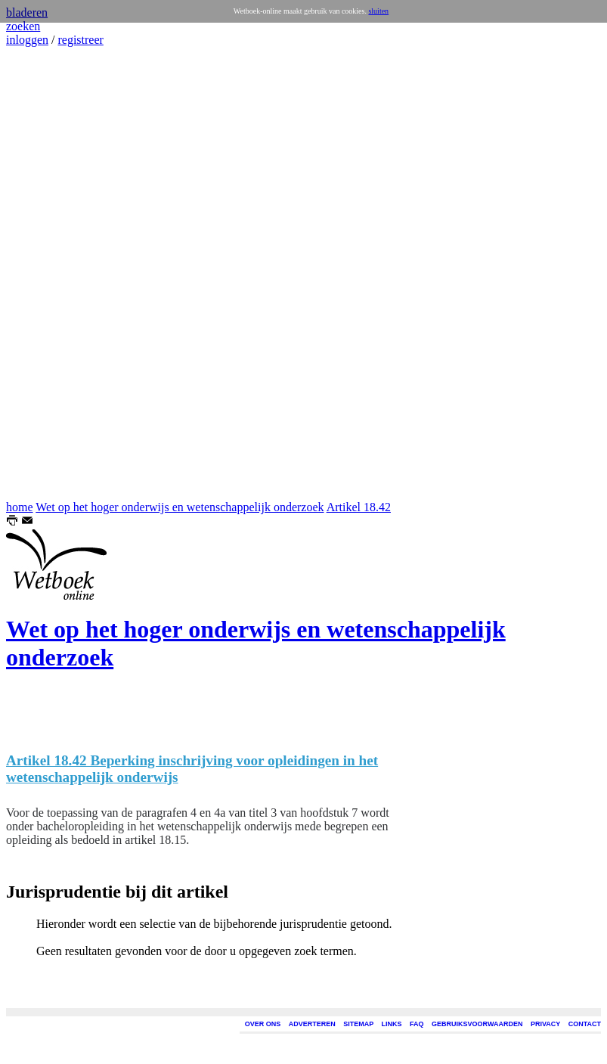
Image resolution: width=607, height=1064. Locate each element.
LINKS (392, 1024)
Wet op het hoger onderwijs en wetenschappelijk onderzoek (180, 507)
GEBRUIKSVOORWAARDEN (477, 1024)
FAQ (417, 1024)
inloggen (27, 39)
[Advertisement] (51, 274)
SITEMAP (358, 1024)
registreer (80, 39)
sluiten (378, 11)
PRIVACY (545, 1024)
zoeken (23, 26)
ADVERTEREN (312, 1024)
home (19, 507)
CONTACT (584, 1024)
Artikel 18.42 (359, 507)
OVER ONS (263, 1024)
